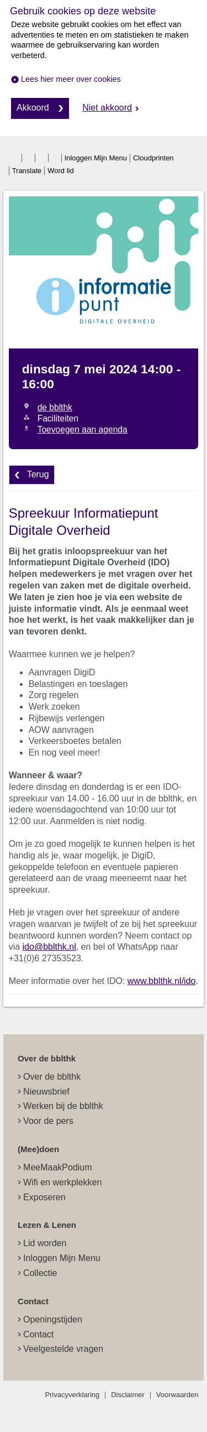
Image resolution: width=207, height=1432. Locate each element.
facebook (16, 158)
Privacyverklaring (72, 1395)
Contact (38, 1334)
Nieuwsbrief (46, 1091)
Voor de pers (48, 1121)
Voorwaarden (177, 1395)
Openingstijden (52, 1319)
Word (60, 170)
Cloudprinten (153, 158)
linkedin (55, 158)
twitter (29, 158)
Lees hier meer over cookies (71, 79)
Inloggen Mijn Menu (96, 158)
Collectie (40, 1273)
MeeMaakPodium (57, 1167)
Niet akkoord (107, 107)
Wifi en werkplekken (62, 1182)
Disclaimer (128, 1395)
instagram (42, 158)
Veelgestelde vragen (63, 1348)
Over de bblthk (52, 1076)
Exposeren (44, 1197)
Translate (27, 170)
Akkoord (33, 107)
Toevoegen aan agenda (83, 429)
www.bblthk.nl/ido (162, 981)
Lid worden (44, 1243)
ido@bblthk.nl (49, 946)
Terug (38, 474)
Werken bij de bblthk (63, 1106)
